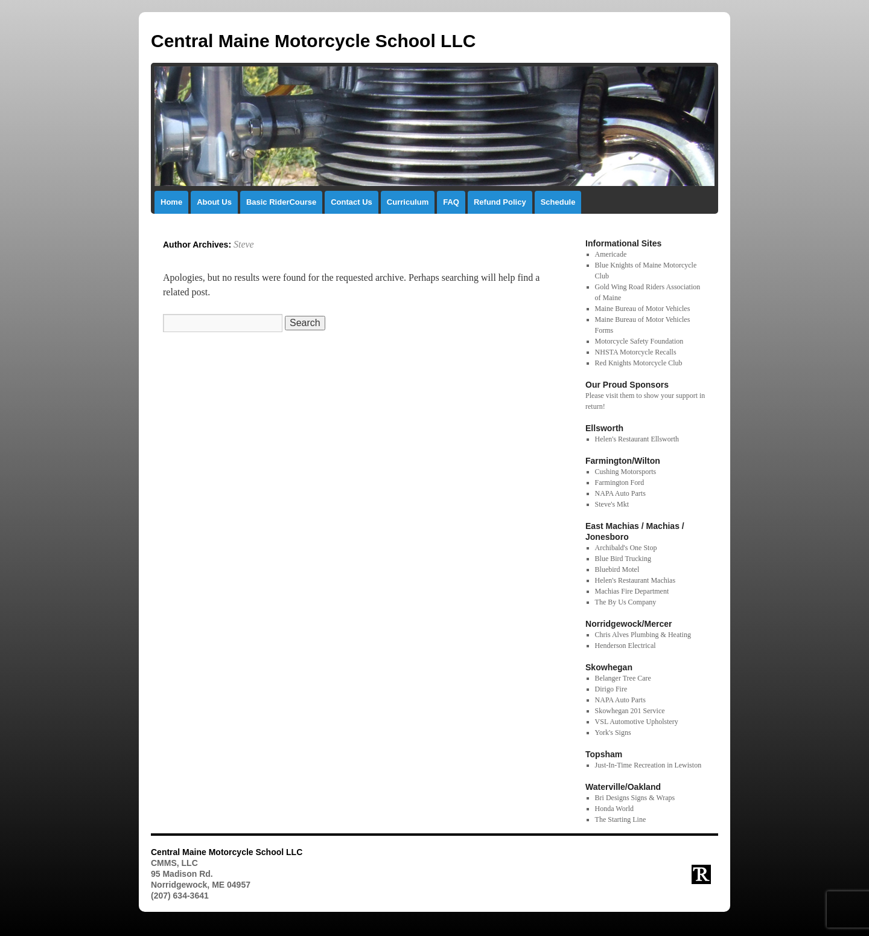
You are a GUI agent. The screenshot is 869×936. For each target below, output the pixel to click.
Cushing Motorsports (626, 471)
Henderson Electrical (625, 645)
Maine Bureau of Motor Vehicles (642, 308)
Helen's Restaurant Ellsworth (637, 439)
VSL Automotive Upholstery (636, 721)
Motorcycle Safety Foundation (639, 341)
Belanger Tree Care (623, 678)
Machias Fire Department (632, 591)
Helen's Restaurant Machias (635, 580)
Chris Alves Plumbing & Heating (643, 634)
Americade (611, 254)
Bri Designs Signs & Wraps (635, 797)
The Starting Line (620, 819)
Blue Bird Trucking (623, 558)
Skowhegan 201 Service (630, 711)
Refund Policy (500, 202)
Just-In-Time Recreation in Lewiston (648, 765)
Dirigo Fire (611, 689)
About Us (214, 202)
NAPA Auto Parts (620, 493)
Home (171, 202)
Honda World (614, 808)
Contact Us (351, 202)
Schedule (558, 202)
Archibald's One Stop (626, 547)
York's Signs (613, 732)
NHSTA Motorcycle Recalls (635, 352)
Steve (244, 244)
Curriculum (407, 202)
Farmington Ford (620, 482)
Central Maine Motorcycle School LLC (313, 41)
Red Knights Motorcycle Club (639, 363)
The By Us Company (626, 602)
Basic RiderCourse (281, 202)
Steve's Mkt (612, 504)
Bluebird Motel (617, 569)
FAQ (451, 202)
